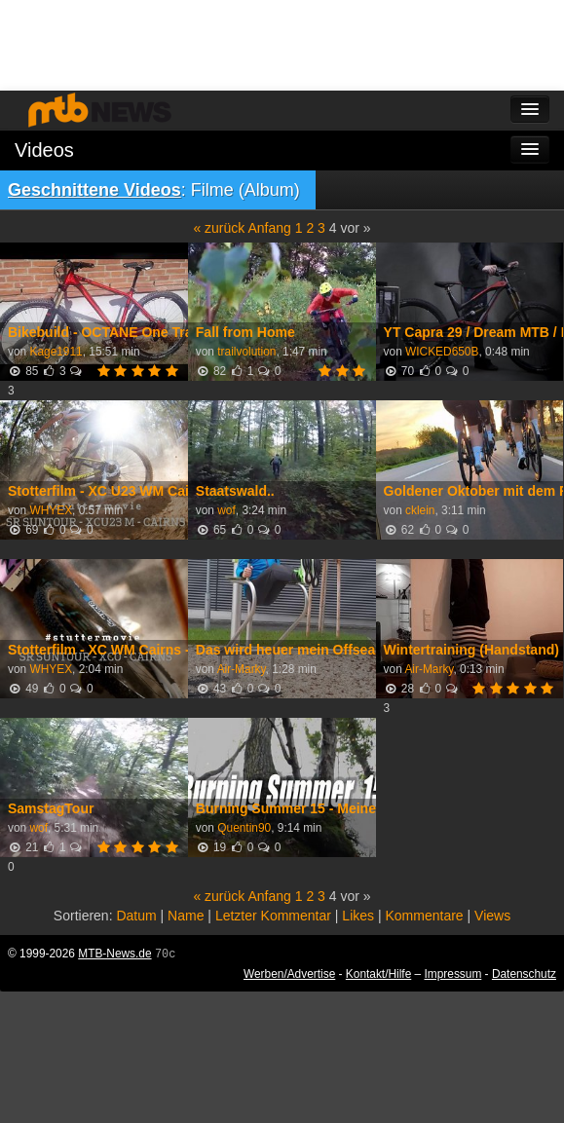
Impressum (453, 974)
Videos (44, 150)
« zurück (218, 228)
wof (226, 510)
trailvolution (246, 351)
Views (492, 915)
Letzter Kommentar (273, 915)
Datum (136, 915)
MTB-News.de (114, 953)
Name (186, 915)
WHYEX (50, 510)
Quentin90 (244, 828)
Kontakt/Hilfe (378, 974)
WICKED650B (441, 351)
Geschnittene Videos (94, 190)
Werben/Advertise (289, 974)
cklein (419, 510)
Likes (358, 915)
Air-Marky (241, 669)
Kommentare (424, 915)
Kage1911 (55, 351)
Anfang (268, 228)
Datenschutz (524, 974)
